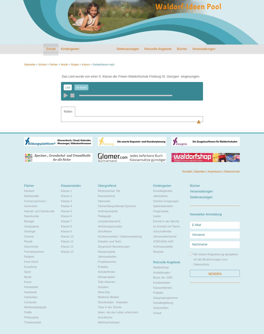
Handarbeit (31, 287)
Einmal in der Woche (166, 221)
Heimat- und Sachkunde (39, 211)
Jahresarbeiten (107, 256)
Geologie (30, 231)
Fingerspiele (161, 211)
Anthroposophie (108, 211)
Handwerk (30, 292)
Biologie (29, 221)
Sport (27, 271)
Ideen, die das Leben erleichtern (118, 312)
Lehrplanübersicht (109, 221)
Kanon (86, 64)
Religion (29, 256)
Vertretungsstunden (110, 226)
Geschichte (31, 246)
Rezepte (158, 251)
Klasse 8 (66, 226)
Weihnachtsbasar (109, 322)
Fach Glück (31, 261)
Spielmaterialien (163, 206)
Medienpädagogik (35, 307)
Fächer (54, 64)
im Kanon (81, 87)
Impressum (215, 171)
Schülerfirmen (106, 271)
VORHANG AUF (163, 241)
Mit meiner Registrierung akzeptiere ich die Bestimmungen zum (214, 259)
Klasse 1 (66, 190)
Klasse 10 (67, 236)
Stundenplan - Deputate (113, 302)
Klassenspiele (106, 251)
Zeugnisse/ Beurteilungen (114, 246)
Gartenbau (31, 297)
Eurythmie (30, 266)
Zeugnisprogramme (165, 297)
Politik (28, 312)
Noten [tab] (68, 111)
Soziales (103, 287)
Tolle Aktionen (106, 281)
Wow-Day (104, 292)
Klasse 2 (66, 196)
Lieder (157, 216)
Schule (51, 49)
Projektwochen (107, 261)
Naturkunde (31, 216)
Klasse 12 (67, 246)
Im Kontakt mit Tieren (166, 226)
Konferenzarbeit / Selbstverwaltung (120, 236)
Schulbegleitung (163, 302)
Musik (64, 64)
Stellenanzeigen (127, 49)
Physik (28, 241)
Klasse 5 (66, 211)
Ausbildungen (161, 272)
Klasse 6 (66, 216)
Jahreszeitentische (165, 236)
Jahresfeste (160, 196)
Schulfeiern (105, 231)
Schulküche (105, 317)
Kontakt (187, 171)
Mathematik (31, 196)
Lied (67, 87)
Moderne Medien (108, 297)
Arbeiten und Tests (109, 241)
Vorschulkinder (162, 231)
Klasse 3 (66, 201)
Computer (30, 302)
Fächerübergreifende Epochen (117, 206)
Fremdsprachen (34, 251)
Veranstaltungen (203, 49)
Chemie (29, 236)
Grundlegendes (162, 190)
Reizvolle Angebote (158, 49)
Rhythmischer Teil (109, 190)
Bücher (182, 49)
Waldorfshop (161, 267)
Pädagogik (104, 216)
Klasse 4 (66, 206)
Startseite (29, 64)
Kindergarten (70, 49)
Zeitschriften (161, 307)
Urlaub (157, 313)
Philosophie (31, 317)
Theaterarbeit (32, 322)
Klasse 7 (66, 221)
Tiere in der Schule (109, 307)
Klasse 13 (67, 251)
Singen (75, 64)
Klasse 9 (66, 231)
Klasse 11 (67, 241)
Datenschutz (232, 171)
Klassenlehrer (106, 196)
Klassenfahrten (162, 287)
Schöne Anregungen (166, 201)
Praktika (103, 266)
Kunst (27, 281)
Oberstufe (104, 201)
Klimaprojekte (106, 277)
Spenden (200, 171)
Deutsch (29, 190)
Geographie (31, 226)
